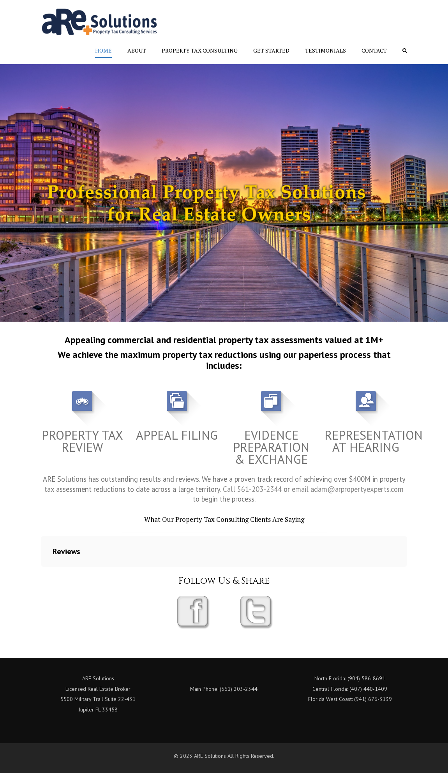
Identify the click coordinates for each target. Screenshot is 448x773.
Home (103, 50)
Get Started (271, 50)
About (136, 50)
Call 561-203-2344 (252, 489)
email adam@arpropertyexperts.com (348, 489)
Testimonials (325, 50)
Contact (374, 50)
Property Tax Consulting (200, 50)
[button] (41, 575)
